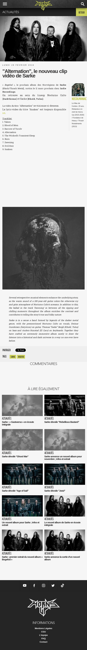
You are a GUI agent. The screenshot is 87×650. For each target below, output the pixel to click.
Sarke (13, 356)
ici (3, 112)
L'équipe (43, 635)
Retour (81, 12)
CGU (43, 632)
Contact (43, 642)
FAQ (43, 638)
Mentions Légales (43, 628)
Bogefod (21, 356)
